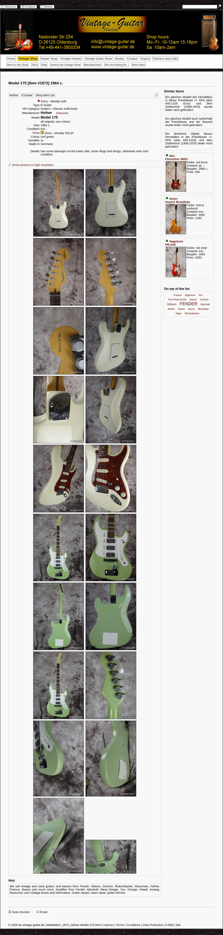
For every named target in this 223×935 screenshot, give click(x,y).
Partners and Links (165, 58)
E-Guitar (27, 95)
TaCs (35, 64)
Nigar (179, 313)
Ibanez (193, 299)
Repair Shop (49, 58)
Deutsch (8, 6)
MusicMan (203, 309)
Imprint (145, 58)
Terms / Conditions (128, 925)
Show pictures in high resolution (31, 165)
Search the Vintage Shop (65, 64)
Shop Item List (45, 95)
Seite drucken (19, 912)
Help (44, 64)
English (29, 6)
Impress (108, 925)
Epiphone (190, 295)
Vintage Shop (28, 58)
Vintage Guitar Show (98, 58)
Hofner (13, 95)
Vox (200, 295)
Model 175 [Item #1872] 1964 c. (35, 83)
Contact (132, 58)
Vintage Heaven (71, 58)
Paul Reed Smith (177, 299)
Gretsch (204, 299)
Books (120, 58)
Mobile (47, 6)
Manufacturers (92, 64)
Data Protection (153, 925)
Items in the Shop (17, 64)
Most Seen (138, 64)
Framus (177, 295)
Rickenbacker (192, 313)
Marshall (205, 304)
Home (11, 58)
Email (41, 912)
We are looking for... (116, 64)
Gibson (171, 304)
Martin (171, 309)
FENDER (188, 303)
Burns (191, 309)
